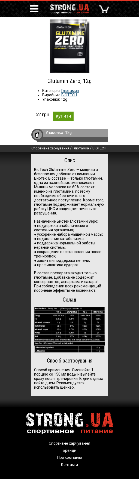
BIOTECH (69, 95)
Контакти (69, 464)
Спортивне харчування (50, 148)
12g (68, 132)
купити (63, 116)
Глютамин (70, 90)
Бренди (69, 450)
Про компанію (69, 457)
